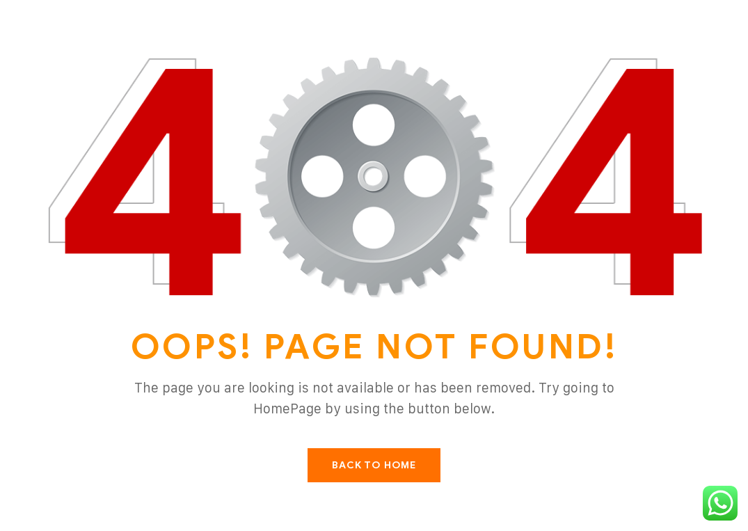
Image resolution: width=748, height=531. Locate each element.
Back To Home (374, 465)
